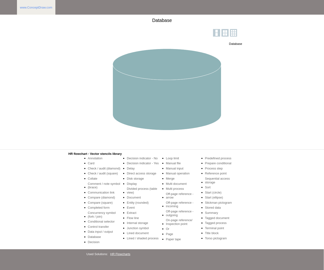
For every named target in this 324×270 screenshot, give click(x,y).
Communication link (101, 192)
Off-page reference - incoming (179, 204)
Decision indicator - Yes (143, 163)
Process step (214, 168)
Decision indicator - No (142, 158)
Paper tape (173, 239)
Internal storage (137, 223)
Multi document (176, 184)
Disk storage (135, 178)
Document (134, 197)
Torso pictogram (216, 238)
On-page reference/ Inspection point (179, 222)
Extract (131, 213)
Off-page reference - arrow (179, 195)
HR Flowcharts (120, 254)
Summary (211, 213)
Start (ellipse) (214, 197)
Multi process (175, 188)
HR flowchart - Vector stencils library (95, 154)
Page (169, 234)
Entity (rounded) (138, 202)
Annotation (95, 158)
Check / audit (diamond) (104, 168)
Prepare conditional (218, 163)
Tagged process (216, 223)
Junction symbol (138, 228)
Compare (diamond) (101, 197)
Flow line (133, 218)
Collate (92, 178)
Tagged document (217, 218)
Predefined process (218, 158)
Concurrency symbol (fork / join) (102, 214)
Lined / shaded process (142, 238)
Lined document (138, 233)
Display (132, 184)
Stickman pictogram (218, 202)
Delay (131, 168)
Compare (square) (100, 202)
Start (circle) (213, 192)
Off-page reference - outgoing (179, 213)
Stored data (213, 207)
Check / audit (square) (103, 173)
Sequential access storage (217, 180)
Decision (94, 242)
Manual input (174, 168)
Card (91, 163)
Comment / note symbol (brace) (104, 185)
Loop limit (172, 158)
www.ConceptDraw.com (36, 7)
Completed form (99, 207)
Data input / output (100, 231)
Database (94, 237)
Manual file (173, 163)
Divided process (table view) (142, 190)
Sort (208, 187)
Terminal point (214, 228)
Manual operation (177, 173)
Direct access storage (141, 173)
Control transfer (98, 226)
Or (167, 229)
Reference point (216, 173)
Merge (170, 178)
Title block (212, 233)
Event (131, 207)
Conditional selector (101, 221)
